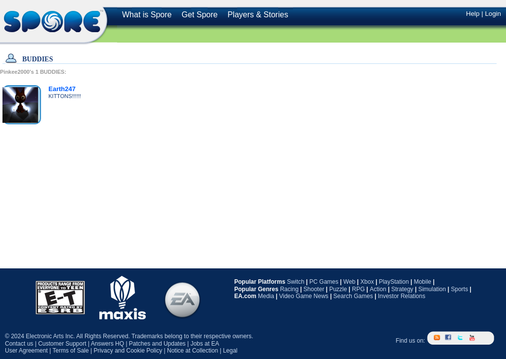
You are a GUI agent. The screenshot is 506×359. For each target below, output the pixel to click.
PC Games (323, 281)
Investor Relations (401, 296)
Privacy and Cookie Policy (127, 350)
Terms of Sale (70, 350)
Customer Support (62, 343)
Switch (295, 281)
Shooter (313, 289)
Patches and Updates (157, 343)
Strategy (402, 289)
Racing (289, 289)
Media (266, 296)
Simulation (432, 289)
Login (493, 13)
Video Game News (304, 296)
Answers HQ (107, 343)
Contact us (19, 343)
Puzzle (338, 289)
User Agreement (26, 350)
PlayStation (394, 281)
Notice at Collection (192, 350)
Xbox (367, 281)
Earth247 (62, 89)
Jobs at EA (204, 343)
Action (378, 289)
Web (349, 281)
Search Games (353, 296)
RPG (358, 289)
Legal (230, 350)
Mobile (422, 281)
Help (472, 13)
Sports (459, 289)
